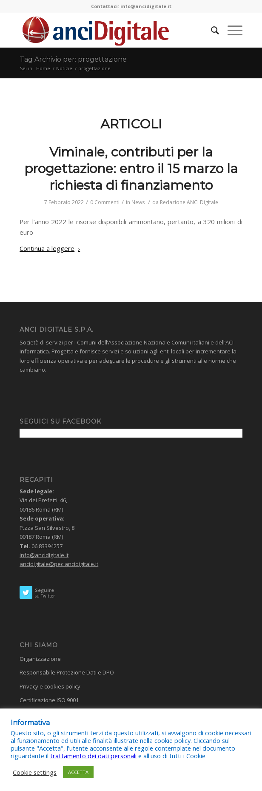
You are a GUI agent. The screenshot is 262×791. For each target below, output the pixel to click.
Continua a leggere (51, 248)
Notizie (64, 68)
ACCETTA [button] (78, 772)
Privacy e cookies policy (50, 686)
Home (43, 68)
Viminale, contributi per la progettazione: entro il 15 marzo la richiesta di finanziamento (131, 168)
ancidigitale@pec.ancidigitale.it (59, 564)
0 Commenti (105, 202)
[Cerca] (210, 30)
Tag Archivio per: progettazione (73, 59)
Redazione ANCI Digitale (189, 202)
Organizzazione (40, 659)
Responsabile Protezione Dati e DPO (67, 672)
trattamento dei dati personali (93, 755)
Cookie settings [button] (35, 772)
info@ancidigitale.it (44, 555)
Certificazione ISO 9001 (49, 700)
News (138, 202)
